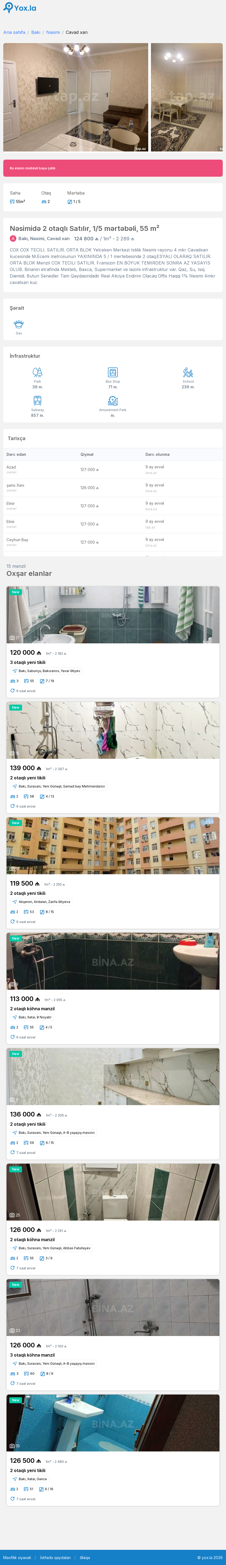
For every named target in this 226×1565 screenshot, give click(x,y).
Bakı (35, 32)
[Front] (19, 8)
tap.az (150, 527)
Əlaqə (85, 1557)
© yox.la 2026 (210, 1557)
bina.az (151, 473)
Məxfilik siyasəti (17, 1557)
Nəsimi (53, 32)
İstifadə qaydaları (55, 1557)
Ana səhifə (14, 32)
